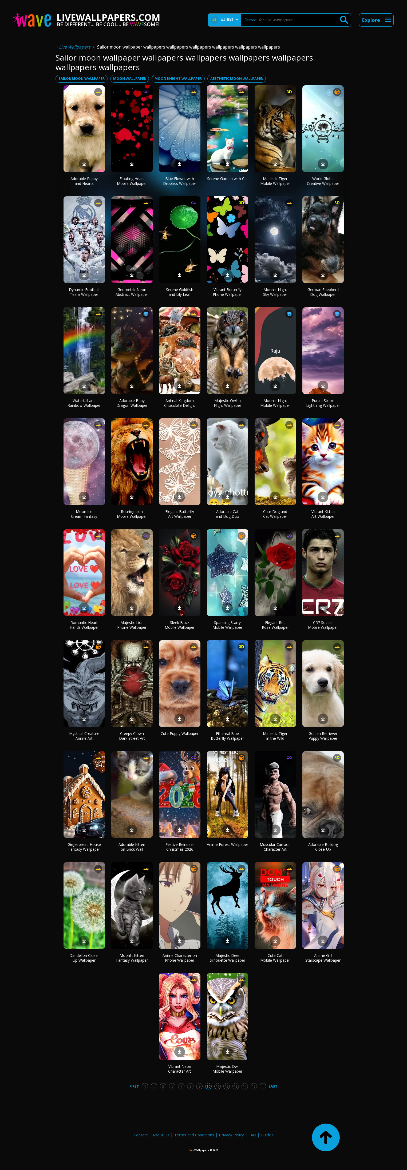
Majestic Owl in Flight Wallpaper (227, 403)
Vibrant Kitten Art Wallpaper (323, 514)
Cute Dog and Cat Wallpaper (275, 514)
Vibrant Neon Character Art (179, 1069)
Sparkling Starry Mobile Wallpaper (227, 625)
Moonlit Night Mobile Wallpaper (275, 403)
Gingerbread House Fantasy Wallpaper (84, 847)
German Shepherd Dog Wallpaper (323, 292)
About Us (160, 1134)
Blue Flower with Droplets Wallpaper (179, 181)
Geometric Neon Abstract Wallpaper (132, 292)
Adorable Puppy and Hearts (84, 181)
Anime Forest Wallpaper (227, 844)
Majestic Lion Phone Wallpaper (132, 625)
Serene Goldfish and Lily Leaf (179, 292)
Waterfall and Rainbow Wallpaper (84, 403)
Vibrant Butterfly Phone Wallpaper (227, 292)
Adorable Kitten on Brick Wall (131, 847)
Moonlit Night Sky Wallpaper (275, 292)
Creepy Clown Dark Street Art (132, 736)
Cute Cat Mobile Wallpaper (275, 958)
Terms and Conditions (194, 1134)
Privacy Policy (231, 1134)
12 (226, 1086)
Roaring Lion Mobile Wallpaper (132, 514)
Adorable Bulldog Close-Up (323, 847)
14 (245, 1086)
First (134, 1086)
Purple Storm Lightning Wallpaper (323, 403)
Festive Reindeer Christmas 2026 (179, 847)
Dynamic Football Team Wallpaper (84, 292)
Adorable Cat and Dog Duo (227, 514)
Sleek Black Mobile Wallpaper (180, 625)
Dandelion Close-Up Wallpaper (84, 958)
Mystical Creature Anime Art (84, 736)
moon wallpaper (129, 78)
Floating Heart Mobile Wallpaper (132, 181)
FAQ (252, 1134)
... (154, 1086)
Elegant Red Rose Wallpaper (275, 625)
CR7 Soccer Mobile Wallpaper (323, 625)
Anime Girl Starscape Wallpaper (323, 958)
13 (236, 1086)
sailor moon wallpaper (81, 78)
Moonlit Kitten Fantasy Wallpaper (132, 958)
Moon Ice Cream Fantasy (84, 514)
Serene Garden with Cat (227, 178)
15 (254, 1086)
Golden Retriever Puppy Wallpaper (323, 736)
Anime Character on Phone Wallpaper (180, 958)
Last (273, 1086)
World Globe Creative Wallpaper (323, 181)
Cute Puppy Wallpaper (180, 733)
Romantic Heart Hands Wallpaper (84, 625)
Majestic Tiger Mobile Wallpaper (275, 181)
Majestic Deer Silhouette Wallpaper (227, 958)
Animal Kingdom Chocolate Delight (179, 403)
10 (208, 1086)
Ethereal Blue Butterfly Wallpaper (227, 736)
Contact (141, 1134)
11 (217, 1086)
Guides (267, 1134)
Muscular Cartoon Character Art (275, 847)
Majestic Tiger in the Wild (275, 736)
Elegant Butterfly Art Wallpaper (179, 514)
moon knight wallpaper (178, 78)
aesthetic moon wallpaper (236, 78)
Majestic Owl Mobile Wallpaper (227, 1069)
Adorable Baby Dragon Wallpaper (132, 403)
